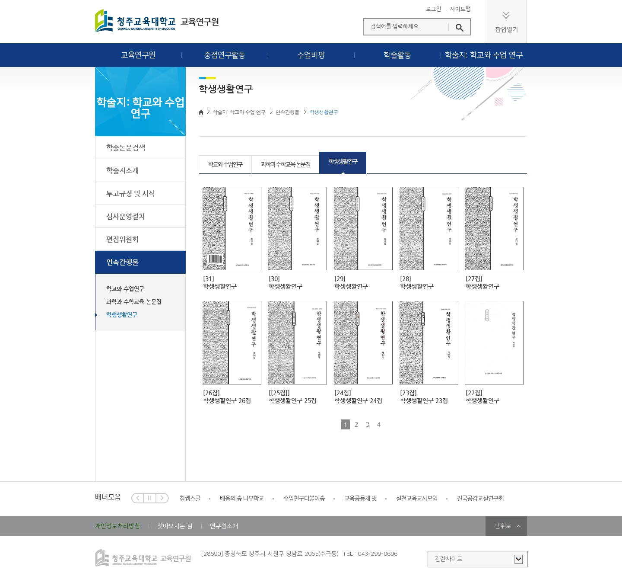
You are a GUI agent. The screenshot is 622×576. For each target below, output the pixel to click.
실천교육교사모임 (417, 498)
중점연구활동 (224, 55)
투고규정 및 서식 (130, 193)
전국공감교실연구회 (480, 498)
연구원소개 (224, 526)
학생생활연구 (121, 314)
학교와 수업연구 (125, 288)
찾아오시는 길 (175, 526)
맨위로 (503, 526)
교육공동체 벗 (360, 498)
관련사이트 (449, 559)
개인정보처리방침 (117, 526)
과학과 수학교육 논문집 (134, 301)
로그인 (433, 9)
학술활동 (397, 55)
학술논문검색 (125, 148)
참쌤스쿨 (190, 498)
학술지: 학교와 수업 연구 (484, 55)
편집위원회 (122, 239)
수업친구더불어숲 (304, 498)
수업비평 (311, 55)
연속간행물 (122, 262)
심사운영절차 (125, 216)
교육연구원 (138, 55)
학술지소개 (122, 170)
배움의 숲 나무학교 (242, 498)
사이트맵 (460, 9)
